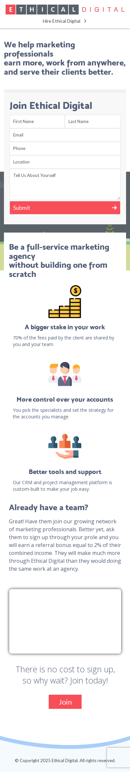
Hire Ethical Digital (61, 21)
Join (65, 701)
